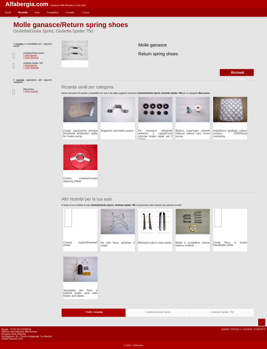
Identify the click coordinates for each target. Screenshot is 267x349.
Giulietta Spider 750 (222, 312)
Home (8, 12)
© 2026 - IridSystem (133, 345)
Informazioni (30, 55)
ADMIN (225, 329)
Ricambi (22, 12)
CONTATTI (260, 329)
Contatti (70, 12)
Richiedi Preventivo (236, 73)
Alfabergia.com (26, 4)
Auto (37, 12)
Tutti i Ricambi (31, 57)
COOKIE (247, 329)
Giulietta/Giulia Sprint (157, 312)
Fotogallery (53, 12)
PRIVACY (236, 329)
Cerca (85, 12)
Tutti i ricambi (30, 91)
